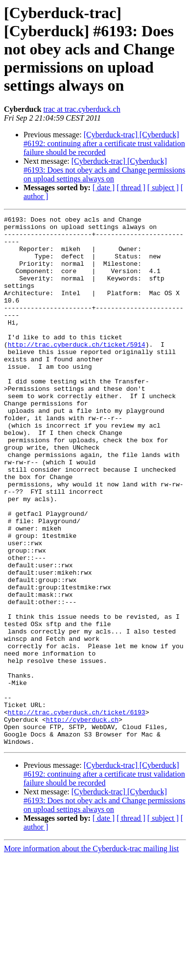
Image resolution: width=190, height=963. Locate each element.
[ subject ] (163, 187)
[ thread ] (131, 187)
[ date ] (104, 187)
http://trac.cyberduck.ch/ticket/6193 (76, 812)
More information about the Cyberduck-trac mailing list (91, 954)
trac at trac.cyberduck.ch (81, 109)
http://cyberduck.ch (82, 820)
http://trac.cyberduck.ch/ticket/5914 (76, 370)
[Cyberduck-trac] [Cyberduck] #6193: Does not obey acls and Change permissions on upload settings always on (104, 170)
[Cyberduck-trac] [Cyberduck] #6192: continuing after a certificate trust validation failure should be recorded (104, 143)
